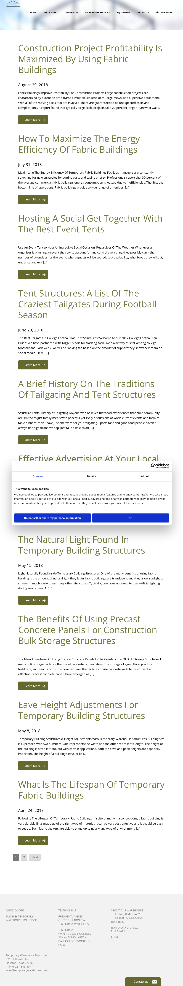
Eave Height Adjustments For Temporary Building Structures (81, 710)
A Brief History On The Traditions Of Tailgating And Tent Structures (87, 389)
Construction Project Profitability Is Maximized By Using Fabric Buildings (90, 59)
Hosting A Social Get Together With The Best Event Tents (90, 223)
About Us (143, 12)
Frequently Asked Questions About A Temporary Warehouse (74, 920)
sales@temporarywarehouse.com (26, 970)
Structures (51, 12)
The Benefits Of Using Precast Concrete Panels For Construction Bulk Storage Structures (87, 630)
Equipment (123, 12)
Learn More (35, 120)
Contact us (145, 982)
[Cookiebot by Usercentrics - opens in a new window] (153, 466)
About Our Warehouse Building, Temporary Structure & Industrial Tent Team (127, 916)
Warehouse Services (97, 12)
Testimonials (67, 910)
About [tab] (145, 476)
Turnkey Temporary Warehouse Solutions (21, 918)
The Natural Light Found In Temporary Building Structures (81, 544)
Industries (71, 12)
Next (34, 857)
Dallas (63, 941)
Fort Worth (77, 941)
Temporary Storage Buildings (124, 929)
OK (131, 517)
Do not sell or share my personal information (52, 517)
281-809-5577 (24, 966)
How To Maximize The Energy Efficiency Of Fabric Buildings (79, 143)
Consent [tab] (38, 476)
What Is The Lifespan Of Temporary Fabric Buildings (91, 789)
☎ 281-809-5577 (164, 12)
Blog (114, 937)
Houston (83, 933)
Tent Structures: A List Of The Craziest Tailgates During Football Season (87, 304)
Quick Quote (15, 910)
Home (33, 12)
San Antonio (67, 937)
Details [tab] (91, 476)
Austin (81, 937)
